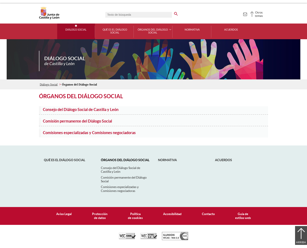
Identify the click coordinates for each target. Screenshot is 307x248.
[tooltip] (245, 13)
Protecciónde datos (99, 215)
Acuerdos (231, 29)
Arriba (301, 242)
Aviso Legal (64, 214)
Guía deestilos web (243, 215)
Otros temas (259, 14)
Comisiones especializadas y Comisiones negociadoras (120, 188)
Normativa (192, 29)
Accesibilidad (172, 214)
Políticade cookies (135, 215)
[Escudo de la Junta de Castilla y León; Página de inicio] (49, 18)
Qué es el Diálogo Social (115, 31)
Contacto (208, 214)
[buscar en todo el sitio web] (178, 13)
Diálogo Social (76, 29)
